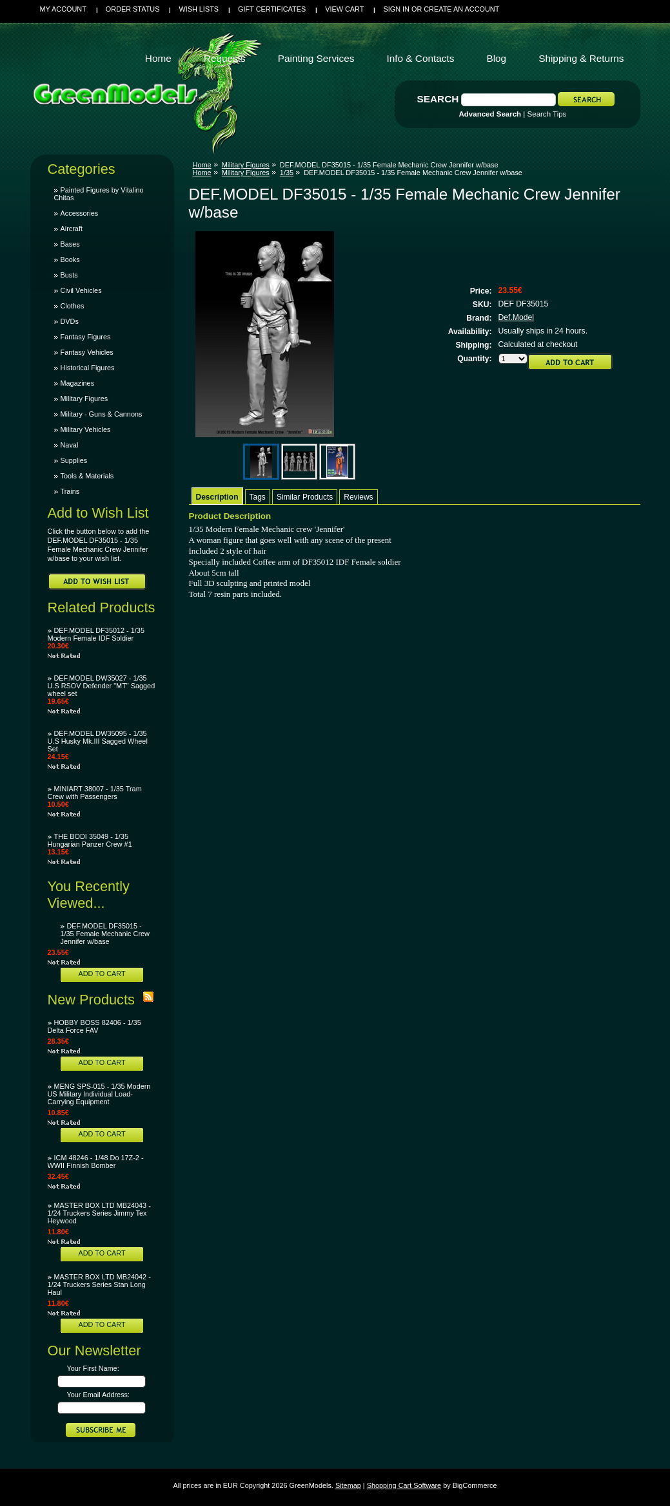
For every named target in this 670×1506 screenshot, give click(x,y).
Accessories (80, 213)
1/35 (286, 172)
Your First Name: (93, 1368)
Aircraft (72, 228)
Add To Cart (101, 973)
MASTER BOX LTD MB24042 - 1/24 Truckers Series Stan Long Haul (99, 1284)
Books (70, 259)
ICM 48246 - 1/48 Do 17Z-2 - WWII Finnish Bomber (96, 1161)
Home (202, 165)
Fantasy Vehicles (87, 352)
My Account (63, 9)
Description (217, 497)
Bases (70, 244)
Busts (69, 275)
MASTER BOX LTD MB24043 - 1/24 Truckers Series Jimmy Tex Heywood (99, 1213)
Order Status (133, 9)
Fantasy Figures (86, 337)
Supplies (74, 460)
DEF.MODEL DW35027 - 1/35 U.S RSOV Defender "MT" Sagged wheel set (101, 685)
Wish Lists (199, 9)
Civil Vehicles (81, 290)
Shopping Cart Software (404, 1485)
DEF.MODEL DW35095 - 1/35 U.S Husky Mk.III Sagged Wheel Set (98, 741)
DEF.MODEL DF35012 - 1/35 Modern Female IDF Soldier (96, 634)
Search (438, 98)
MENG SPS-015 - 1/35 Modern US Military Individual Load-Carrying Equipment (99, 1094)
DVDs (70, 321)
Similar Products (305, 497)
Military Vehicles (86, 429)
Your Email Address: (98, 1394)
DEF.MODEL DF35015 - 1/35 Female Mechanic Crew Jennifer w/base (105, 933)
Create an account (461, 9)
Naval (70, 445)
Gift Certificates (272, 9)
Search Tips (547, 114)
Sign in (396, 9)
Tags (258, 497)
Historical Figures (88, 368)
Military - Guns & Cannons (102, 414)
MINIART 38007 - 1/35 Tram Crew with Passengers (95, 792)
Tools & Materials (87, 476)
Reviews (358, 497)
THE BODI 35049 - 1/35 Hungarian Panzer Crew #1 (90, 840)
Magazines (78, 383)
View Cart (344, 9)
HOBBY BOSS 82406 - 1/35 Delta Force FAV (94, 1026)
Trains (70, 491)
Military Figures (84, 398)
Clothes (72, 306)
